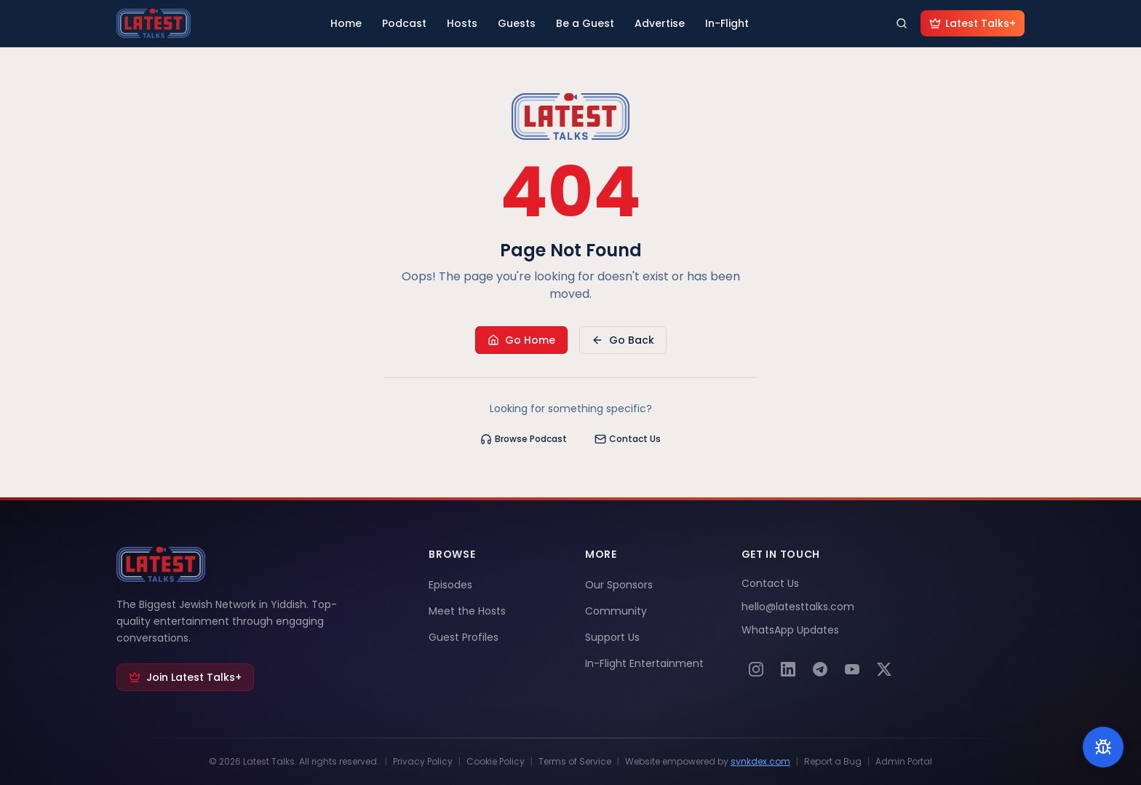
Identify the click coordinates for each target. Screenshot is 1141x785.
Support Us (612, 637)
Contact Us (628, 439)
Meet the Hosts (467, 611)
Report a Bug (833, 762)
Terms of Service (574, 762)
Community (616, 611)
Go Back (623, 340)
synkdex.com (760, 761)
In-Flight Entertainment (644, 663)
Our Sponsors (619, 584)
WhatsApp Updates (790, 630)
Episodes (450, 584)
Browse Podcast (523, 439)
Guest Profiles (463, 637)
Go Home (521, 340)
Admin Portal (903, 762)
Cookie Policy (495, 762)
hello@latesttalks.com (798, 606)
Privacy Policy (423, 762)
